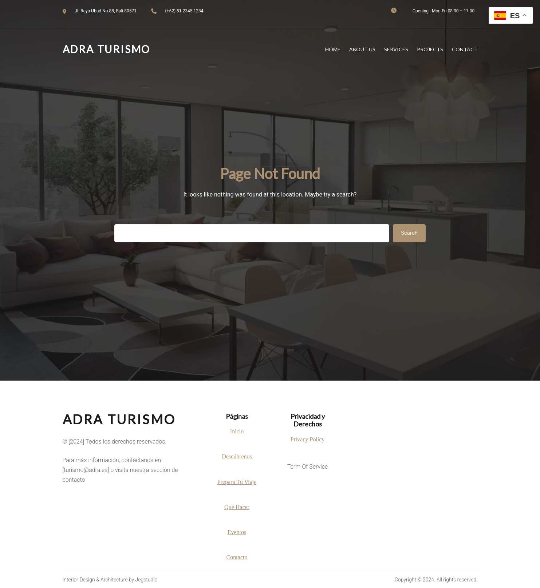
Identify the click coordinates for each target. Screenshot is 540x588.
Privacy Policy (308, 439)
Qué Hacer (236, 507)
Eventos (237, 532)
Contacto (237, 557)
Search (409, 233)
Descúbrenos (237, 456)
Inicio (237, 431)
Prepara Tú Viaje (237, 482)
